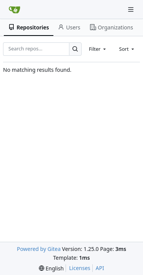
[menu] (51, 268)
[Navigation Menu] (131, 9)
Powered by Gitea (39, 248)
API (100, 268)
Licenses (79, 268)
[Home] (14, 9)
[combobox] (98, 49)
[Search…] (75, 49)
